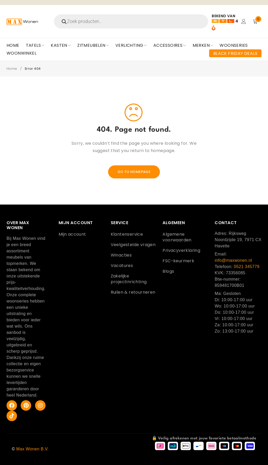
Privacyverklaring (181, 250)
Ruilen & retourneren (133, 292)
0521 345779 (247, 266)
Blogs (168, 271)
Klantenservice (127, 234)
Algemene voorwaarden (177, 237)
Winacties (121, 255)
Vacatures (122, 266)
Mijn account (72, 234)
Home (12, 68)
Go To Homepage (134, 171)
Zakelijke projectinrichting (129, 279)
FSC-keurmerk (178, 261)
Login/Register (243, 21)
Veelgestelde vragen (133, 245)
